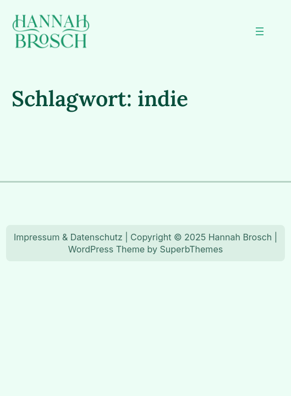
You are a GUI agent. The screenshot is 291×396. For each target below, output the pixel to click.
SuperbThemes (191, 249)
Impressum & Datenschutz (68, 237)
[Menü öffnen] (259, 31)
